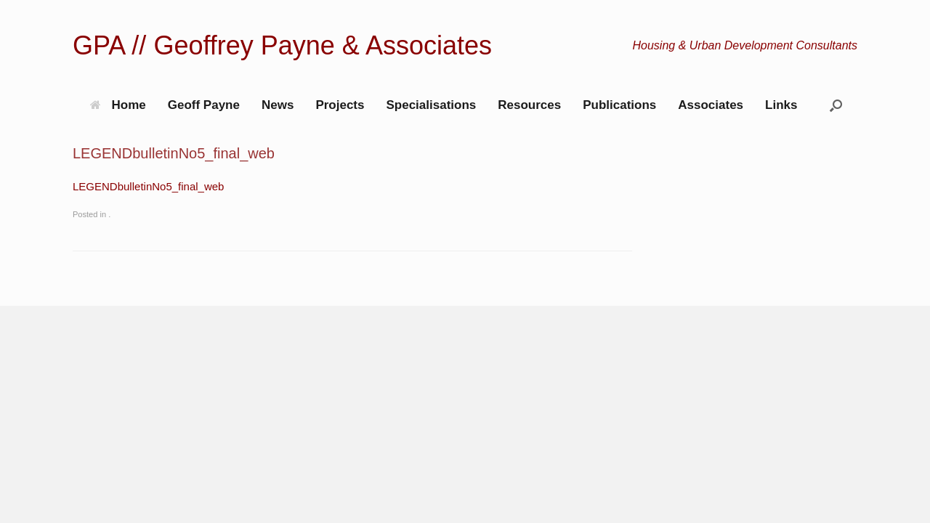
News (278, 105)
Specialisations (431, 105)
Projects (339, 105)
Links (781, 105)
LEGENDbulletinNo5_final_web (148, 186)
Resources (529, 105)
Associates (710, 105)
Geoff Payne (204, 105)
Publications (619, 105)
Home (118, 105)
